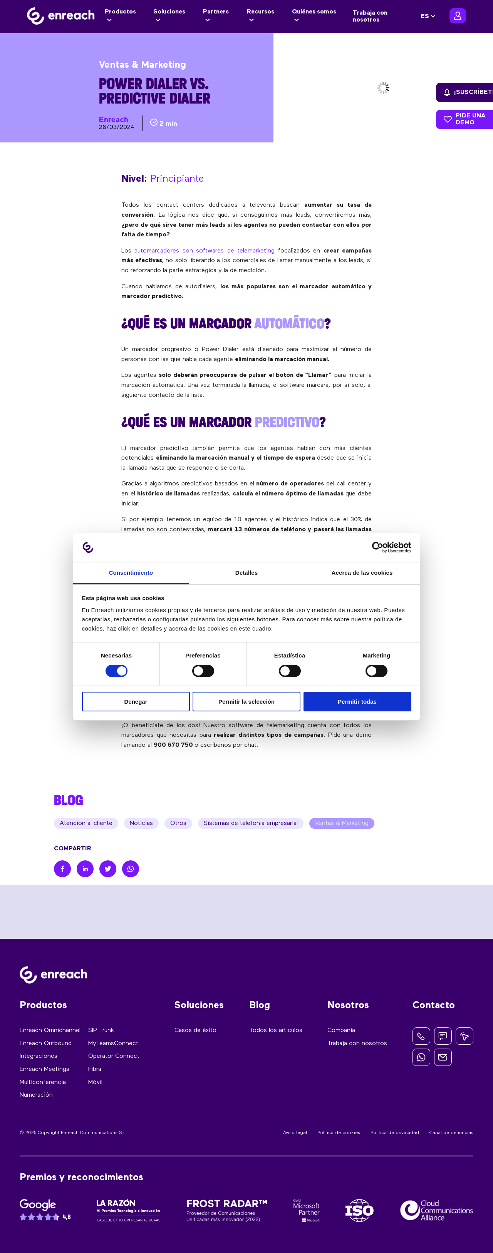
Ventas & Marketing (342, 823)
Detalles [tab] (246, 572)
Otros (178, 823)
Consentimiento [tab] (131, 572)
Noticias (141, 823)
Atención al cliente (86, 823)
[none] (429, 17)
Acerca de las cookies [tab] (362, 572)
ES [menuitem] (425, 16)
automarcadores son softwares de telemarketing (204, 251)
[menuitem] (429, 17)
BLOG (68, 800)
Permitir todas (357, 701)
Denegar (135, 701)
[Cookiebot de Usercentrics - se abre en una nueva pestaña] (377, 547)
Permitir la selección (246, 701)
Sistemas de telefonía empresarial (251, 823)
